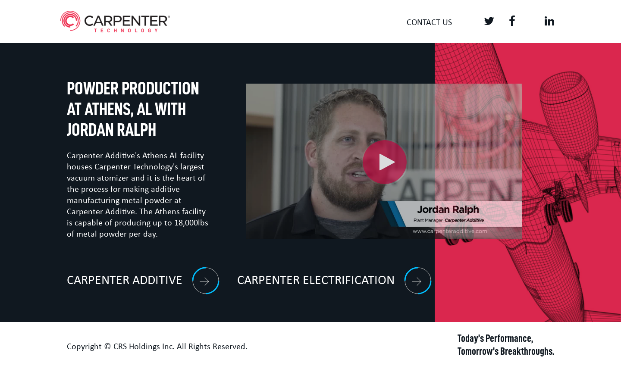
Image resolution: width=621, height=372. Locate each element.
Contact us (429, 23)
